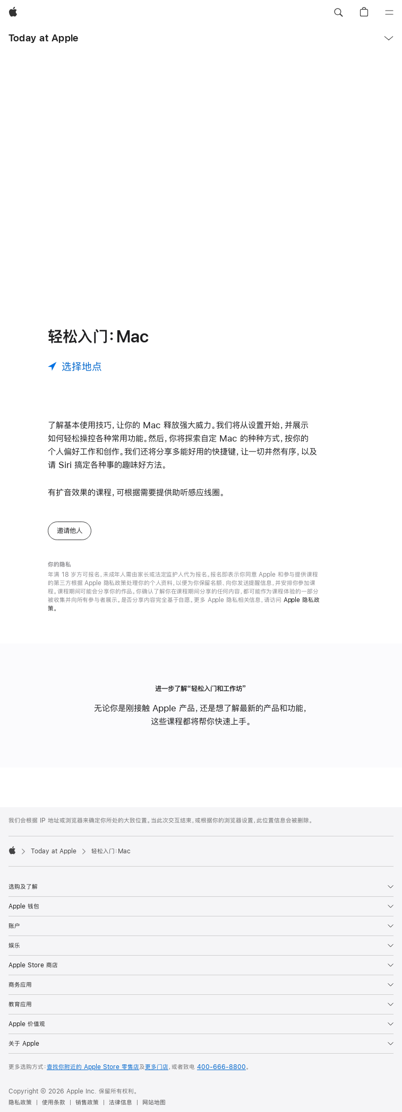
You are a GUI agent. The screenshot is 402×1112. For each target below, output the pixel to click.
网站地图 (154, 1102)
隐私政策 (20, 1102)
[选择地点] (75, 366)
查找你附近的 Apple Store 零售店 (93, 1067)
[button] (338, 12)
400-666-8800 (221, 1067)
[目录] (389, 12)
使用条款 (53, 1102)
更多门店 (156, 1067)
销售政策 (87, 1102)
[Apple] (13, 12)
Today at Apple (43, 38)
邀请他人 (69, 530)
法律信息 (120, 1102)
